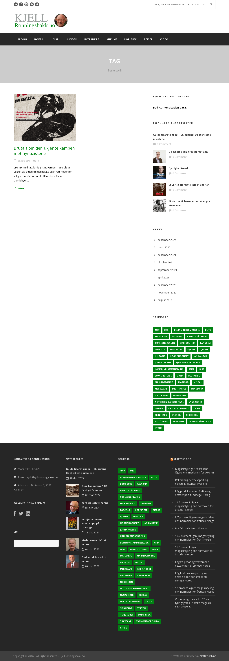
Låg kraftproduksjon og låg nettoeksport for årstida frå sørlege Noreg (191, 576)
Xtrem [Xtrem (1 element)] (158, 428)
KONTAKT (194, 4)
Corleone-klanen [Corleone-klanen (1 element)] (165, 342)
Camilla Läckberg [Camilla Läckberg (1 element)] (197, 336)
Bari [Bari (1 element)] (166, 329)
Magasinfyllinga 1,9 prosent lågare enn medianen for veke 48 (194, 470)
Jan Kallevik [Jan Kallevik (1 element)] (200, 356)
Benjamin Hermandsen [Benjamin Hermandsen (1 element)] (187, 329)
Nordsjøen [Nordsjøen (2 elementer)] (179, 395)
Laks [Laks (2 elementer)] (201, 369)
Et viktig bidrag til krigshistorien (189, 184)
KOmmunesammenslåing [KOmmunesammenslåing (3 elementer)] (169, 369)
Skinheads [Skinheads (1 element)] (161, 415)
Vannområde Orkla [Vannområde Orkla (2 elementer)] (200, 421)
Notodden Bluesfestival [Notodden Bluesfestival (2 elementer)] (169, 402)
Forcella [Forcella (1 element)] (160, 349)
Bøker (38, 39)
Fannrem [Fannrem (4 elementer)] (205, 342)
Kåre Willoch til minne (95, 502)
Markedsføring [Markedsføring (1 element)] (164, 382)
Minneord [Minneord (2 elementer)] (197, 388)
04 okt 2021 (92, 549)
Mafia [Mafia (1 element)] (180, 375)
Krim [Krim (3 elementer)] (191, 369)
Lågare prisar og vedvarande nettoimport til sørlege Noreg (192, 563)
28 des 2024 (77, 478)
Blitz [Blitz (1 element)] (208, 329)
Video (164, 39)
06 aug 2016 (24, 160)
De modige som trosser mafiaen (188, 151)
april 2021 (163, 277)
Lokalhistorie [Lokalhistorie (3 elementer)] (163, 375)
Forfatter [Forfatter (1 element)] (176, 349)
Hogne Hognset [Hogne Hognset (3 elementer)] (179, 356)
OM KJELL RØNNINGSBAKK (168, 4)
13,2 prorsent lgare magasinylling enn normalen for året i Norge (194, 537)
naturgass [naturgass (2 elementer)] (161, 395)
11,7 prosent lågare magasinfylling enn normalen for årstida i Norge (194, 506)
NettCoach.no (208, 656)
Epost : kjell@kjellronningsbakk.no (38, 477)
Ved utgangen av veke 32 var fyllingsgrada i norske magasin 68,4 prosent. (193, 602)
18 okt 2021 (92, 532)
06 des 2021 (92, 508)
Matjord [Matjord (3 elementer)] (183, 382)
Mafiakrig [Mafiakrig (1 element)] (194, 375)
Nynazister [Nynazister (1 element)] (195, 402)
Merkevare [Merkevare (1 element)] (161, 388)
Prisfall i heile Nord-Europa (191, 528)
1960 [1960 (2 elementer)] (157, 329)
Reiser (148, 39)
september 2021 (167, 270)
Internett (91, 39)
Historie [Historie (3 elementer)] (160, 356)
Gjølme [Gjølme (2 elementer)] (204, 349)
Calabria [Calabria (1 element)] (177, 336)
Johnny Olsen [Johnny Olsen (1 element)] (163, 362)
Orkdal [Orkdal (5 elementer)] (159, 408)
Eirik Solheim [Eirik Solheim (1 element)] (187, 342)
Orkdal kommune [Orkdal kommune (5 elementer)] (178, 408)
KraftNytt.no (182, 459)
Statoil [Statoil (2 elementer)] (176, 415)
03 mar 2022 (92, 495)
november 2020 (167, 292)
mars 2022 (164, 247)
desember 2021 (167, 255)
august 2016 (165, 300)
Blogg (22, 39)
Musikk (112, 39)
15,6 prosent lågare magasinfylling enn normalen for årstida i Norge (194, 550)
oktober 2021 (166, 262)
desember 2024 (167, 240)
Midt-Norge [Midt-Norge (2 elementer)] (179, 388)
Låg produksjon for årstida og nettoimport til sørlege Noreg (192, 493)
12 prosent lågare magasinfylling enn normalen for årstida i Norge (194, 589)
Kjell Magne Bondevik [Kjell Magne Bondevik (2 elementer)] (188, 362)
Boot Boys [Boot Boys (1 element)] (161, 336)
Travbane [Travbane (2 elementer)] (178, 421)
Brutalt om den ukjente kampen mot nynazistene (44, 150)
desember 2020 (167, 285)
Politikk (130, 39)
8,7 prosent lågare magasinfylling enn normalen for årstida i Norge (194, 519)
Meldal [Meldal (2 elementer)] (197, 382)
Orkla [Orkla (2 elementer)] (197, 408)
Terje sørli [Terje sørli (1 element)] (192, 415)
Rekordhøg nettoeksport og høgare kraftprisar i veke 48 (191, 481)
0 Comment (164, 144)
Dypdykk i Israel (178, 168)
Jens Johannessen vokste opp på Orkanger (92, 523)
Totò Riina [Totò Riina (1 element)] (161, 421)
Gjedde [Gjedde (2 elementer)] (191, 349)
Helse (54, 39)
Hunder (71, 39)
